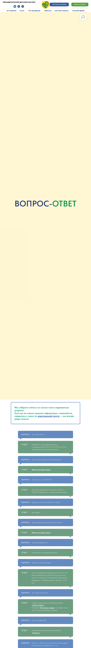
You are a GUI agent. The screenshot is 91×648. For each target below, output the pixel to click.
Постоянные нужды (47, 608)
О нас (22, 11)
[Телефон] (18, 7)
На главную (12, 11)
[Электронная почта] (15, 7)
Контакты (36, 633)
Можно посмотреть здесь (41, 470)
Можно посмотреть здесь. (41, 532)
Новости (48, 11)
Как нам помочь (62, 11)
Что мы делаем (34, 11)
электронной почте (48, 416)
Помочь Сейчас (38, 605)
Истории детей (78, 11)
